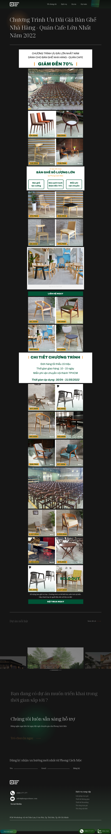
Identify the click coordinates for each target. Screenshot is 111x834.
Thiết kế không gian (83, 799)
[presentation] (58, 766)
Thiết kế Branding (82, 802)
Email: (43, 768)
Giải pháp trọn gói (82, 796)
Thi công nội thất (81, 808)
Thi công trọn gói (82, 805)
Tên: (11, 768)
